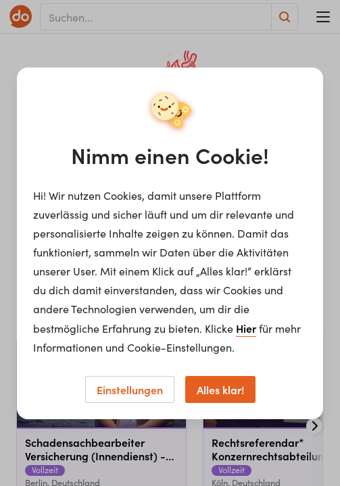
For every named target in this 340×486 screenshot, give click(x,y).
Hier (246, 328)
